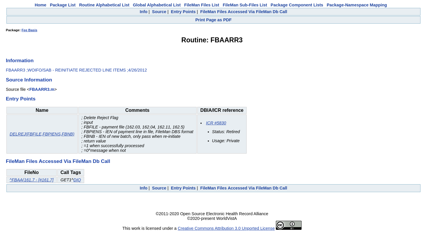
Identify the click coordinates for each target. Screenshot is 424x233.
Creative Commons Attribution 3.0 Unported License (226, 228)
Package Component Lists (297, 5)
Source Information (29, 80)
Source (159, 11)
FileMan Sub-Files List (245, 5)
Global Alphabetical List (157, 5)
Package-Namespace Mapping (357, 5)
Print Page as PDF (213, 20)
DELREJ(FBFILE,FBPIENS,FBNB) (42, 134)
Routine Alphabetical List (104, 5)
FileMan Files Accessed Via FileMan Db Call (243, 11)
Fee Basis (29, 30)
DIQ (77, 180)
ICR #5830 (216, 123)
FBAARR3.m (41, 89)
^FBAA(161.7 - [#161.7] (31, 180)
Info (143, 11)
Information (20, 60)
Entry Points (183, 11)
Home (40, 5)
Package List (63, 5)
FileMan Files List (201, 5)
